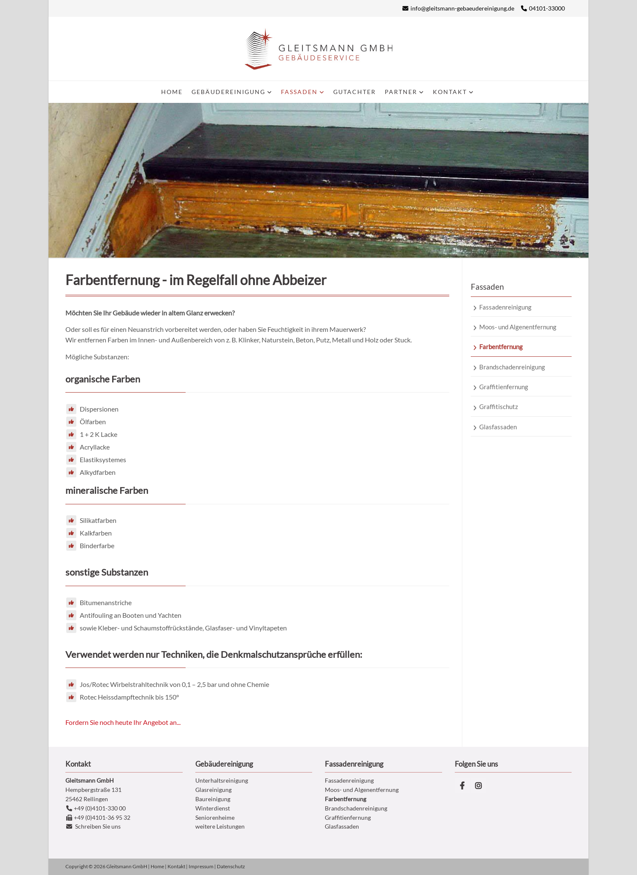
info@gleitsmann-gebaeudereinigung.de (462, 8)
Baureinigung (212, 798)
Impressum (201, 866)
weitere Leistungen (220, 826)
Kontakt (176, 866)
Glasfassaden (342, 826)
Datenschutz (231, 866)
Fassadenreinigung (349, 780)
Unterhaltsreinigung (221, 780)
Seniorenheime (215, 817)
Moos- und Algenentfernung (362, 789)
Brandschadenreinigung (356, 808)
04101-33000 (547, 8)
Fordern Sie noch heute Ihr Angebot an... (123, 722)
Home (157, 866)
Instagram (478, 785)
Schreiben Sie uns (98, 826)
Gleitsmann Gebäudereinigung (318, 49)
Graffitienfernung (348, 817)
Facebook (462, 785)
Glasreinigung (213, 789)
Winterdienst (212, 808)
